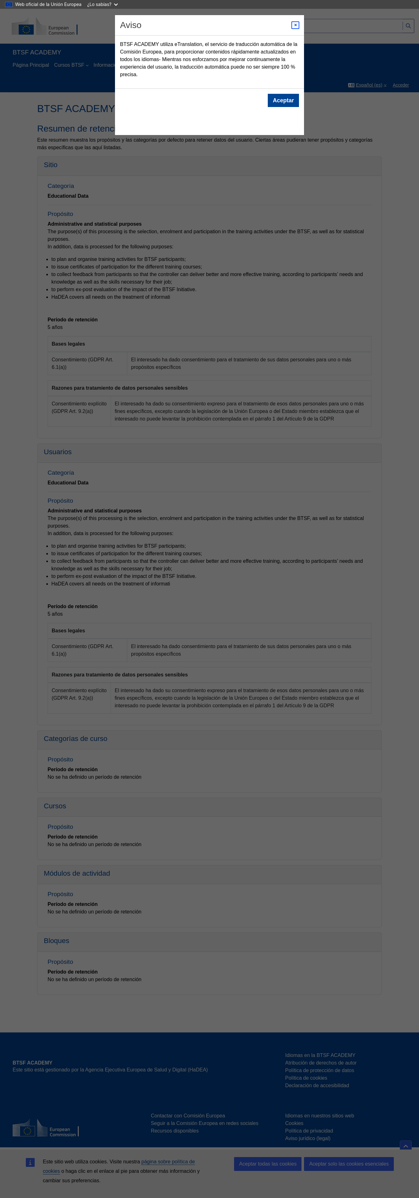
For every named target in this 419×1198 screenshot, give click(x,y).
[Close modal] (295, 25)
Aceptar (283, 100)
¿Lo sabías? (102, 4)
